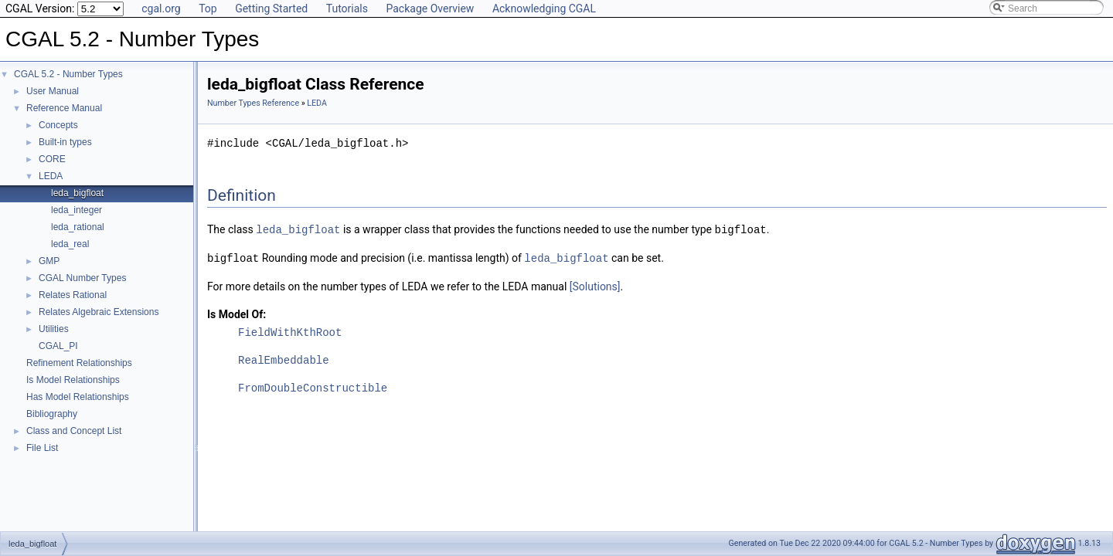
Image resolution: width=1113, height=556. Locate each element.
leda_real (70, 244)
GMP (49, 261)
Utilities (54, 329)
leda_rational (77, 227)
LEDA (51, 176)
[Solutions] (595, 285)
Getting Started (271, 8)
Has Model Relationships (77, 397)
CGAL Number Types (82, 278)
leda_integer (76, 210)
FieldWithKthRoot (290, 331)
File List (42, 447)
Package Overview (430, 8)
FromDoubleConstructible (312, 386)
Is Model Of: (236, 313)
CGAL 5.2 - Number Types (68, 74)
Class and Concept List (73, 430)
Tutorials (347, 8)
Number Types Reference (253, 103)
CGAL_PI (58, 346)
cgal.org (160, 8)
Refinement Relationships (79, 363)
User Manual (52, 91)
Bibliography (51, 414)
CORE (52, 159)
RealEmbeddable (283, 358)
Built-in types (65, 142)
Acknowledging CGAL (544, 8)
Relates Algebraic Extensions (98, 312)
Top (208, 8)
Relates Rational (73, 295)
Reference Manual (64, 108)
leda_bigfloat (77, 193)
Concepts (58, 125)
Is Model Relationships (73, 380)
